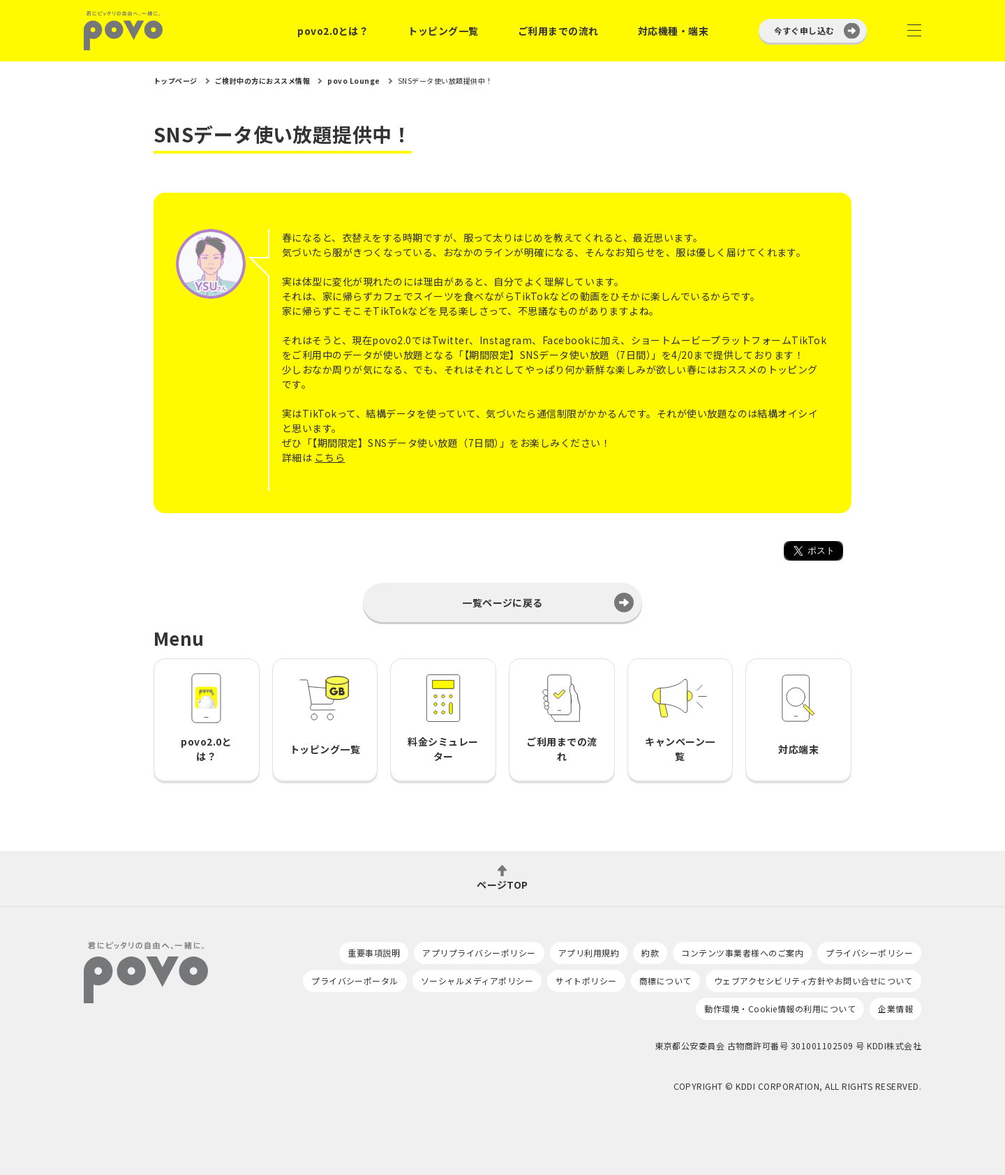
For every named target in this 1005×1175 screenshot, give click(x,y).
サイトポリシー (586, 980)
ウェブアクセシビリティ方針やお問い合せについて (813, 980)
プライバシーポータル (355, 980)
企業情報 (895, 1008)
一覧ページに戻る (502, 602)
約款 (650, 953)
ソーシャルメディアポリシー (477, 980)
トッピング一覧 (443, 31)
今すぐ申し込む (804, 30)
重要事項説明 (374, 953)
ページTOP (502, 883)
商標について (665, 980)
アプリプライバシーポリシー (478, 953)
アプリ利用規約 (588, 953)
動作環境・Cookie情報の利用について (780, 1008)
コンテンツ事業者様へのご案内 (742, 953)
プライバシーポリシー (869, 953)
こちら (330, 457)
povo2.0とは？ (332, 31)
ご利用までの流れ (558, 31)
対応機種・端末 (673, 31)
